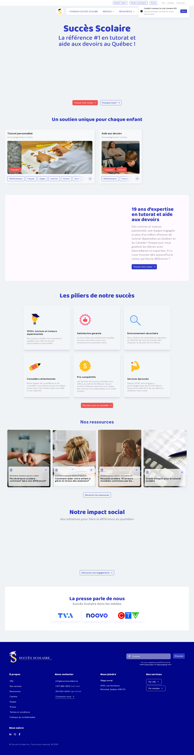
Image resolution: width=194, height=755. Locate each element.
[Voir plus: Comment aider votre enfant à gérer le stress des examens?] (91, 470)
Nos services (16, 686)
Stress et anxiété (79, 476)
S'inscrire (179, 656)
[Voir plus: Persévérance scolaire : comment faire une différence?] (46, 470)
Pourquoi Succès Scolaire (84, 11)
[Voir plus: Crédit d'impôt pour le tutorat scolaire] (182, 472)
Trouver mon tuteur (85, 102)
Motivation (14, 476)
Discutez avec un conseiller (97, 405)
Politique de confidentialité (22, 717)
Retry (183, 11)
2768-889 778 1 (62, 686)
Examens (59, 476)
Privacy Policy (148, 665)
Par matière (156, 688)
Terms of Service (162, 665)
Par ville (154, 681)
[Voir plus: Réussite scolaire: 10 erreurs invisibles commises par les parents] (136, 470)
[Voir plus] (90, 178)
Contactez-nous (64, 696)
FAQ (11, 681)
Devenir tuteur (120, 3)
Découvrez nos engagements (97, 572)
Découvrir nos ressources (97, 495)
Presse (13, 707)
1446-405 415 (62, 691)
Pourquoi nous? (111, 102)
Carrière (13, 696)
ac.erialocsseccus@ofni (66, 681)
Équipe (13, 701)
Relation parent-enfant (29, 476)
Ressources (15, 691)
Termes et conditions (20, 712)
